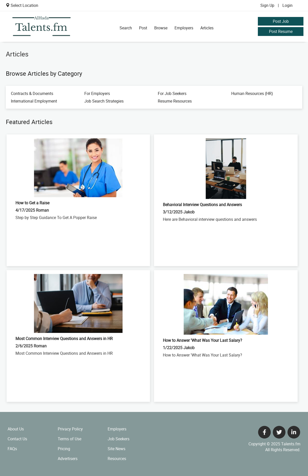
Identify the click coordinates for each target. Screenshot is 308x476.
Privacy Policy (70, 429)
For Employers (97, 93)
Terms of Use (69, 439)
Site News (116, 448)
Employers (184, 28)
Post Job (281, 21)
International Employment (34, 101)
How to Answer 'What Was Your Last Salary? (202, 340)
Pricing (64, 448)
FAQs (12, 448)
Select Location (24, 5)
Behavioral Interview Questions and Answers (202, 204)
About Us (16, 429)
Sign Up (267, 5)
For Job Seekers (172, 93)
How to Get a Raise (32, 203)
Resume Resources (175, 101)
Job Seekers (118, 439)
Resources (117, 458)
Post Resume (281, 31)
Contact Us (17, 439)
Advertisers (68, 458)
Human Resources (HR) (252, 93)
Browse (160, 28)
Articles (207, 28)
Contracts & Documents (32, 93)
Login (287, 5)
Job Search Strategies (104, 101)
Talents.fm (290, 444)
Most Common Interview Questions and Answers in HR (64, 338)
